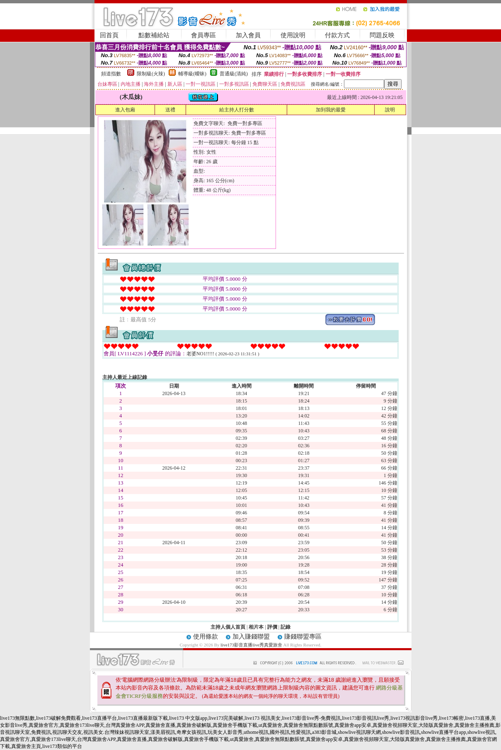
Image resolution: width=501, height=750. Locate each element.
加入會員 (248, 35)
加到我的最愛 (331, 110)
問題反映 (382, 35)
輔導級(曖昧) (192, 74)
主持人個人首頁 (228, 627)
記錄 (285, 627)
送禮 (170, 110)
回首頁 (109, 35)
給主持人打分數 (236, 110)
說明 (390, 110)
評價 (272, 627)
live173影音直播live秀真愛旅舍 (251, 644)
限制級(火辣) (151, 74)
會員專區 (203, 35)
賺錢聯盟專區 (303, 636)
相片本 (256, 627)
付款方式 (337, 35)
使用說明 (293, 35)
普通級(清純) (234, 74)
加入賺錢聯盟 (251, 636)
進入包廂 (125, 110)
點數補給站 (153, 35)
